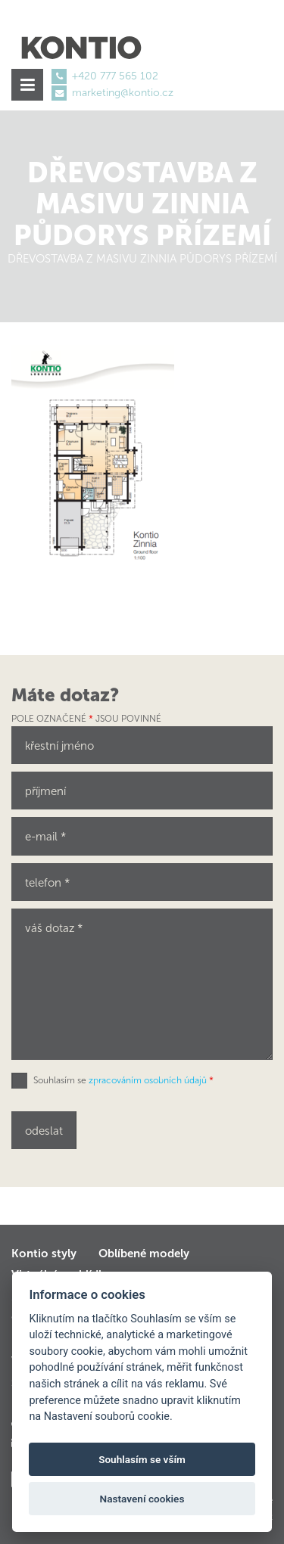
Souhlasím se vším (142, 1459)
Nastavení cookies (142, 1499)
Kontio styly (43, 1253)
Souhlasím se (123, 1080)
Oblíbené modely (143, 1253)
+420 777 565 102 (115, 76)
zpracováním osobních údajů (148, 1080)
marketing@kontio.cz (122, 92)
